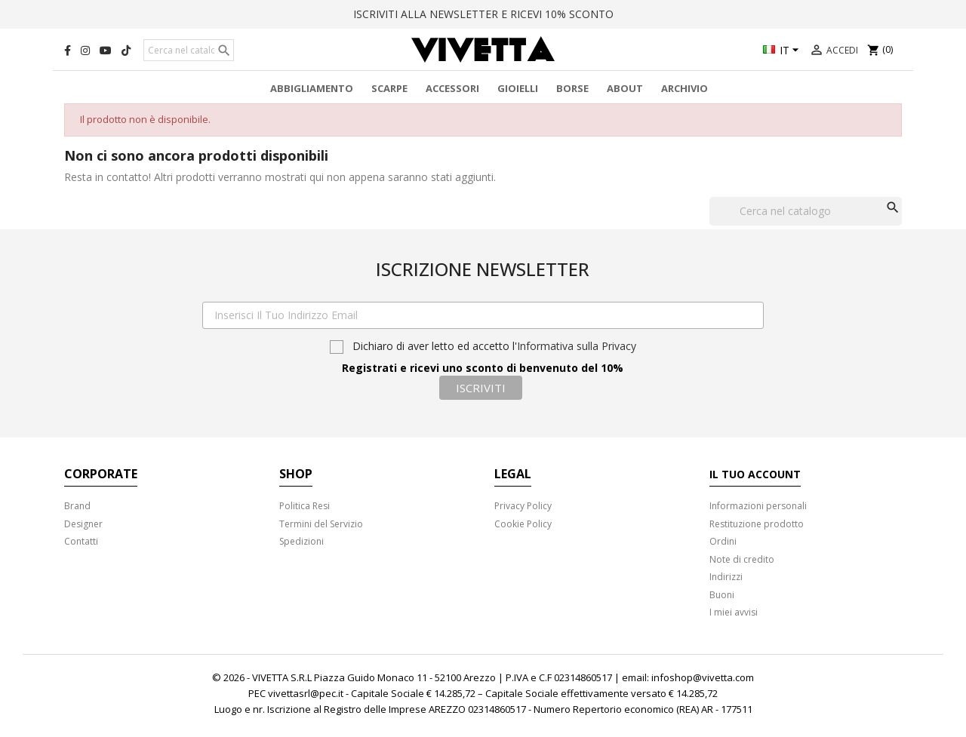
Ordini (723, 541)
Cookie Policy (523, 523)
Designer (83, 523)
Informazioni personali (758, 505)
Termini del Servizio (321, 523)
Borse (572, 88)
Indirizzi (726, 576)
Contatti (81, 541)
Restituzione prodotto (756, 523)
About (625, 88)
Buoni (721, 594)
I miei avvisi (733, 612)
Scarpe (389, 88)
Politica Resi (304, 505)
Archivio (684, 88)
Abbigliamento (311, 88)
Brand (77, 505)
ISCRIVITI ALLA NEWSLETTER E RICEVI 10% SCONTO (483, 14)
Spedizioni (301, 541)
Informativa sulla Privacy (576, 346)
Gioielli (517, 88)
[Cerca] (188, 50)
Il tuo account (755, 474)
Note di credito (741, 559)
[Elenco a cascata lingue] (783, 51)
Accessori (452, 88)
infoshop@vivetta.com (702, 677)
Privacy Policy (523, 505)
